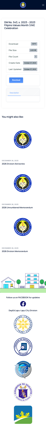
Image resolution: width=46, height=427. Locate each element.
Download (16, 80)
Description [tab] (14, 93)
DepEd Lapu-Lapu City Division (23, 310)
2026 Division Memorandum (15, 251)
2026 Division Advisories (13, 163)
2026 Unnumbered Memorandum (17, 207)
